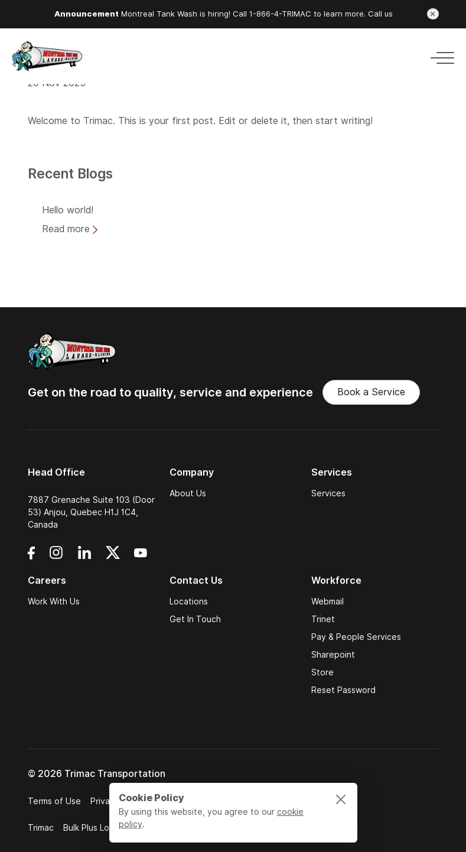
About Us (188, 493)
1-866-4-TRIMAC (280, 13)
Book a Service (371, 392)
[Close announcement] (433, 13)
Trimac (98, 121)
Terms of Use (54, 801)
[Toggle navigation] (438, 55)
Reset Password (343, 690)
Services (328, 493)
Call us (380, 13)
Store (322, 672)
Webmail (327, 601)
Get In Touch (195, 619)
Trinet (323, 619)
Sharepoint (333, 655)
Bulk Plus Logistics (99, 828)
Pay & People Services (356, 637)
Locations (189, 601)
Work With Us (54, 601)
